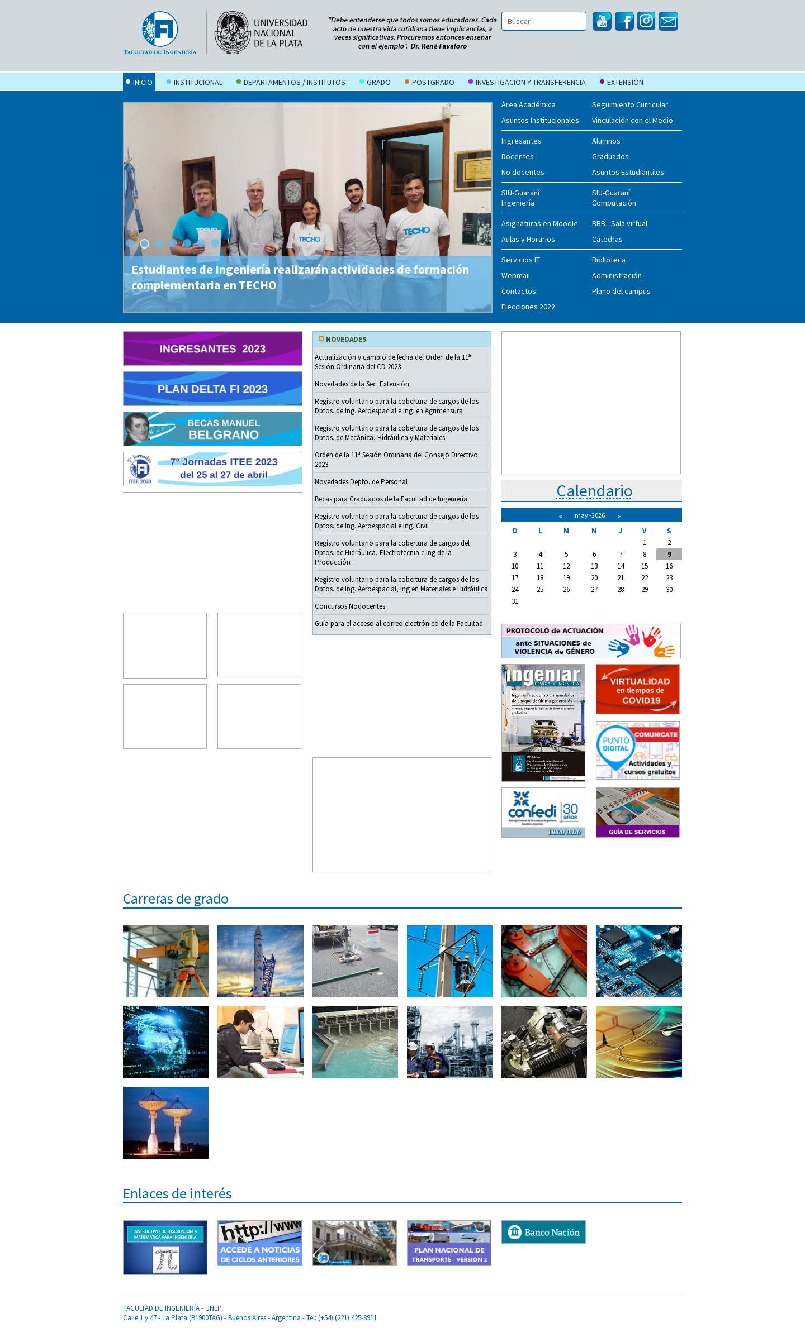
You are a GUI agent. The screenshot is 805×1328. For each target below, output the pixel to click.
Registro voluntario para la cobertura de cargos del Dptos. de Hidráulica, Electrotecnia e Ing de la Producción (392, 552)
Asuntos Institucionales (540, 120)
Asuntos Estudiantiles (628, 172)
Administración (617, 275)
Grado (375, 83)
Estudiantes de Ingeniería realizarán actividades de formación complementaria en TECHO (300, 277)
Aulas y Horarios (528, 239)
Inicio (139, 83)
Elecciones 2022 (528, 307)
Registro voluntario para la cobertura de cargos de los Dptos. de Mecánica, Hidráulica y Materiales (397, 432)
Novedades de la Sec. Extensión (362, 384)
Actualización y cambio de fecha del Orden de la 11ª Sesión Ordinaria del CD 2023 (393, 361)
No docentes (522, 172)
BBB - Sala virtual (619, 223)
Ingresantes (521, 141)
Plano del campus (621, 291)
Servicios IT (520, 260)
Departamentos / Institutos (290, 83)
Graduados (610, 156)
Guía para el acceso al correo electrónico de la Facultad (399, 623)
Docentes (517, 156)
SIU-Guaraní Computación (614, 198)
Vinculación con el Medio (632, 120)
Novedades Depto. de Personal (361, 481)
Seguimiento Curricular (630, 104)
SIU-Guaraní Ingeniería (520, 198)
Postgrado (429, 83)
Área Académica (528, 104)
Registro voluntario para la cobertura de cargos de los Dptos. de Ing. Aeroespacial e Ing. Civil (397, 521)
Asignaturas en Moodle (539, 223)
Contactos (518, 291)
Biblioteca (609, 260)
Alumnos (606, 141)
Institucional (194, 83)
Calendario (594, 490)
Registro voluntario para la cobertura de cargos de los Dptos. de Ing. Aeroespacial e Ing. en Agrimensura (397, 406)
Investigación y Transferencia (527, 83)
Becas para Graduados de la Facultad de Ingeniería (391, 499)
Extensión (621, 83)
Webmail (515, 275)
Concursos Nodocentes (350, 606)
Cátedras (607, 239)
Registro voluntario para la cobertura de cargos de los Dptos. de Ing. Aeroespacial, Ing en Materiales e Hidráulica (401, 584)
